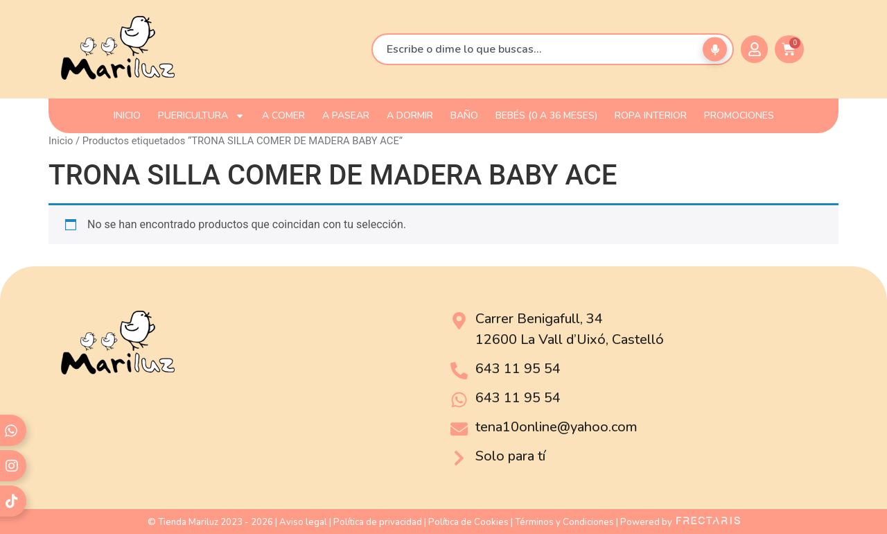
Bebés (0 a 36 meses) (546, 115)
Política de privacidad (377, 522)
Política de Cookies (468, 522)
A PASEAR (345, 115)
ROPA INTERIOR (651, 115)
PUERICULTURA (201, 115)
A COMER (283, 115)
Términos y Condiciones (564, 522)
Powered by (680, 522)
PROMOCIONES (739, 115)
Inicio (61, 141)
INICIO (127, 115)
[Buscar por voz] (715, 49)
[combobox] (552, 49)
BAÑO (464, 115)
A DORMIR (410, 115)
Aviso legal (303, 522)
